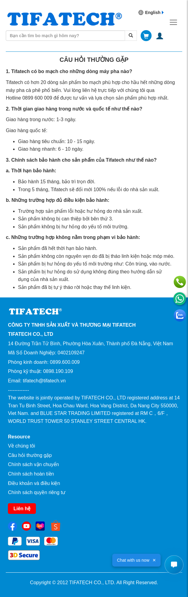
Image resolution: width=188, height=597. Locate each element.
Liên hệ (21, 508)
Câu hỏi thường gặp (30, 455)
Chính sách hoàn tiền (31, 473)
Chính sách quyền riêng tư (36, 492)
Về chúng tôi (21, 445)
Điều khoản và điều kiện (34, 483)
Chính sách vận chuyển (33, 464)
